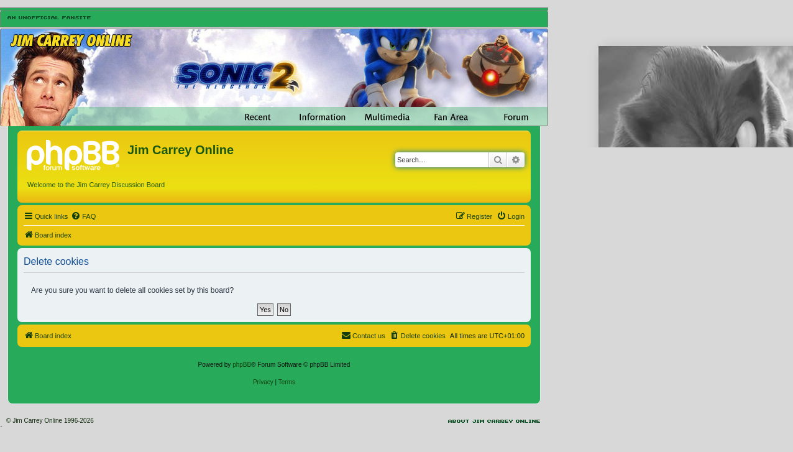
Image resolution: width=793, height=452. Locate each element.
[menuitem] (83, 216)
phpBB (241, 364)
